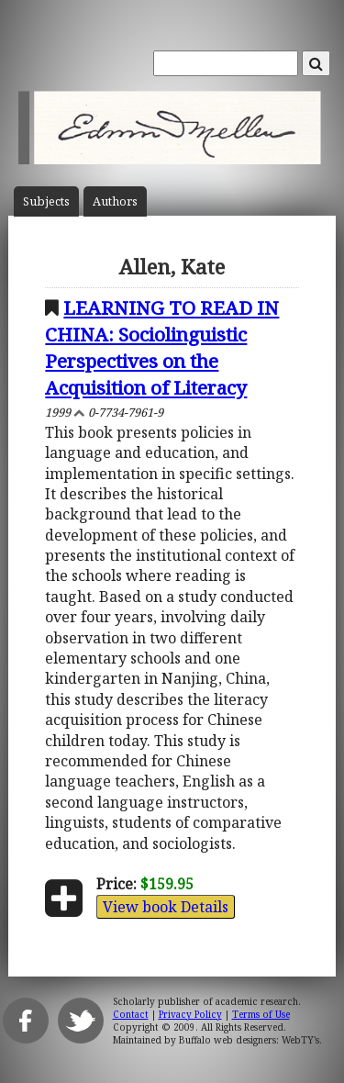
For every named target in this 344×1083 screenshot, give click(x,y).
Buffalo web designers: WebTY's (249, 1039)
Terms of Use (261, 1014)
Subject (46, 201)
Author (115, 201)
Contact (131, 1014)
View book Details (165, 907)
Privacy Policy (190, 1014)
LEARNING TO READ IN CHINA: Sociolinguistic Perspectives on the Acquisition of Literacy (162, 347)
